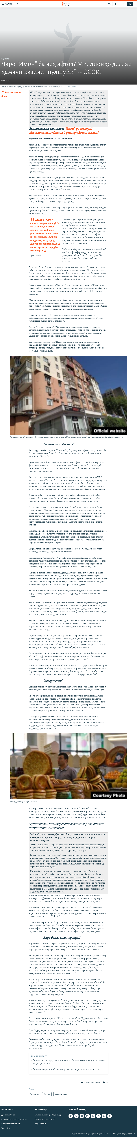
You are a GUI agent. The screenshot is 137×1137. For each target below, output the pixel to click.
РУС (109, 4)
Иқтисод (5, 59)
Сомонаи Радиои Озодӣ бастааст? (15, 1119)
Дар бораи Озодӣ (8, 1115)
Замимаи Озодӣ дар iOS (45, 1119)
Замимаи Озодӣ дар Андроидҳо (48, 1115)
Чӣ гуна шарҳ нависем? (11, 1124)
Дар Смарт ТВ (40, 1124)
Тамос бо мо (6, 1128)
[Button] (11, 92)
